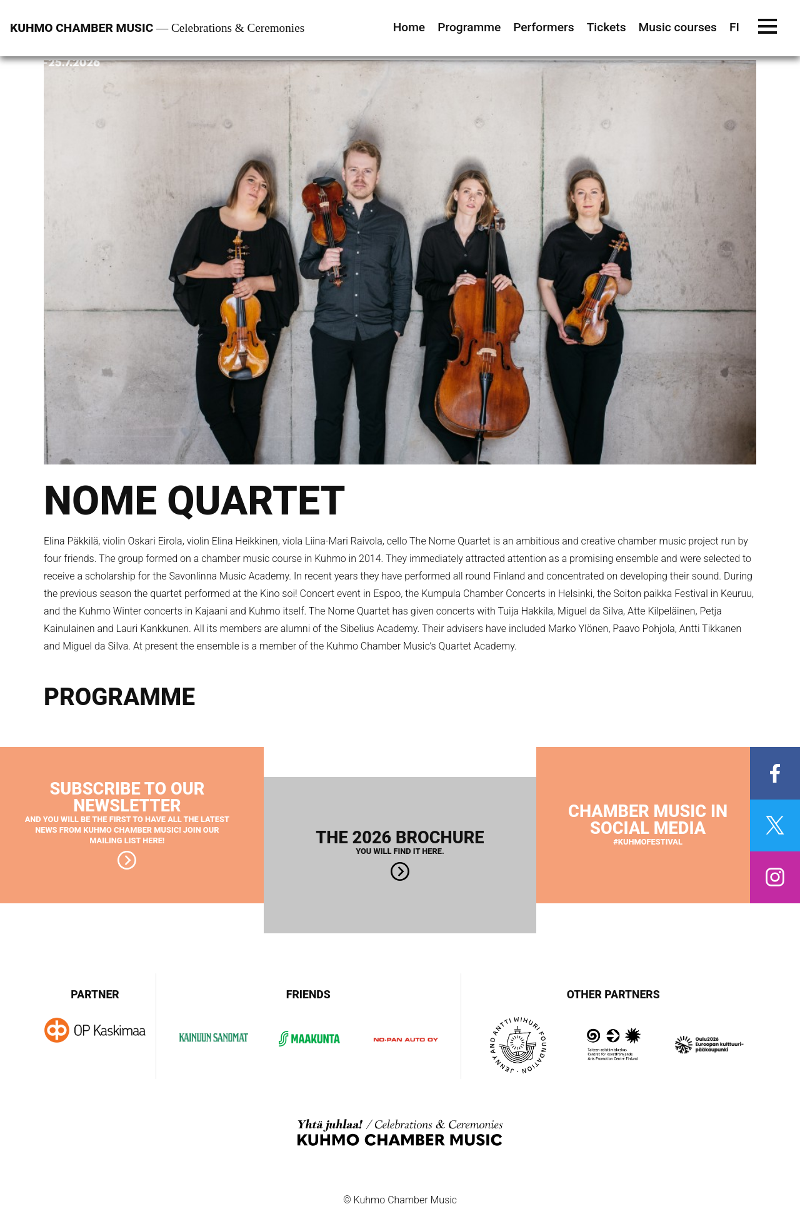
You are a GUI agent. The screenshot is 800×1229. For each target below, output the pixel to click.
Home (409, 27)
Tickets (606, 27)
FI (734, 27)
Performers (543, 27)
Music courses (678, 27)
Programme (469, 27)
